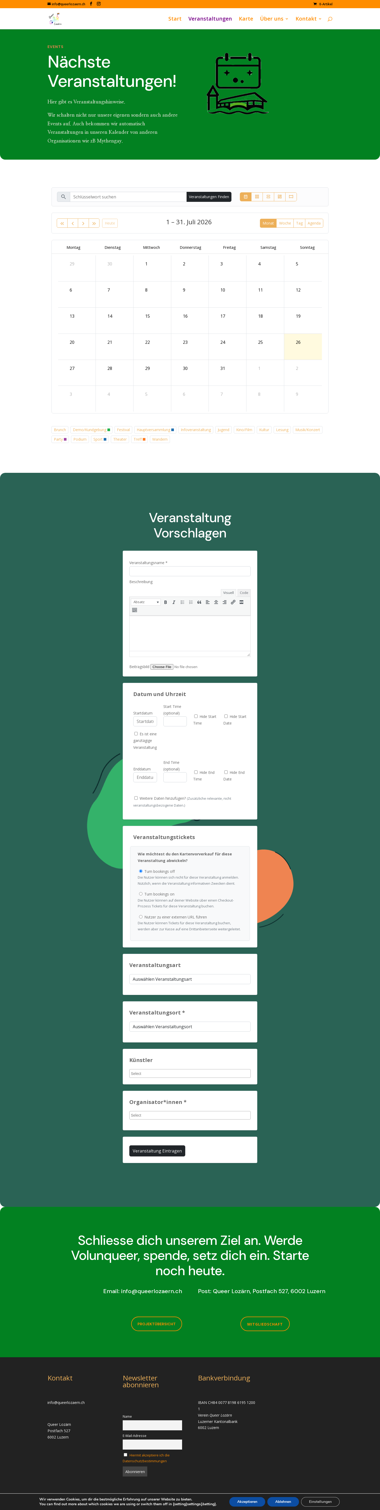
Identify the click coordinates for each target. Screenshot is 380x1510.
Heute (110, 223)
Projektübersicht (156, 1324)
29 (72, 264)
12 (298, 290)
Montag (73, 247)
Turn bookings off (190, 878)
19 (298, 316)
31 (222, 368)
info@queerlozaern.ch (151, 1291)
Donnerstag (190, 247)
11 (260, 290)
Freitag (229, 247)
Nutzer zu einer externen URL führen (190, 923)
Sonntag (307, 247)
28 (109, 368)
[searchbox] (190, 1073)
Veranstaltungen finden (209, 196)
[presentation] (145, 602)
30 (109, 264)
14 (109, 316)
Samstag (268, 247)
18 (260, 316)
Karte (246, 19)
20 (72, 342)
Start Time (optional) (172, 710)
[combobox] (190, 1073)
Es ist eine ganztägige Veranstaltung (145, 740)
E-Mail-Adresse (134, 1435)
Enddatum (142, 768)
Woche (285, 223)
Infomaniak (86, 1503)
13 (72, 316)
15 (147, 316)
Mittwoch (151, 247)
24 (222, 342)
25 (260, 342)
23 (185, 342)
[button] (146, 602)
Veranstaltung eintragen (157, 1151)
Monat (268, 223)
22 (147, 342)
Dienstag (112, 247)
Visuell (228, 592)
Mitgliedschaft (265, 1324)
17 (222, 316)
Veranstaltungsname (148, 562)
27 (72, 368)
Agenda (314, 223)
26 (298, 342)
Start (175, 19)
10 (222, 290)
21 (109, 342)
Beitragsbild (139, 666)
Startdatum (143, 713)
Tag (299, 223)
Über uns (271, 19)
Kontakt (306, 19)
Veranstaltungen (210, 19)
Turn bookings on (190, 900)
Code (244, 592)
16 (185, 316)
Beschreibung (141, 581)
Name (127, 1416)
